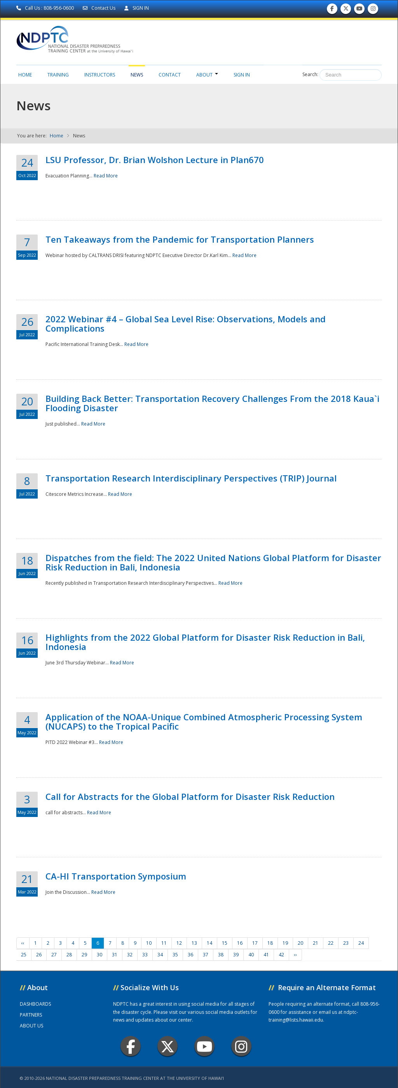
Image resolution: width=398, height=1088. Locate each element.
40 (251, 954)
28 (69, 954)
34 (160, 954)
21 (315, 943)
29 (84, 954)
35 (175, 954)
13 (194, 943)
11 (164, 943)
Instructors (99, 74)
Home (25, 74)
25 (23, 954)
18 (270, 943)
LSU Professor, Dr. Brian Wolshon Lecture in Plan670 (154, 159)
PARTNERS (31, 1015)
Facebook (130, 1046)
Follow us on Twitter (346, 10)
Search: (310, 74)
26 (39, 954)
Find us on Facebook (332, 10)
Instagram (241, 1046)
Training (58, 74)
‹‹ (22, 943)
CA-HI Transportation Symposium (115, 876)
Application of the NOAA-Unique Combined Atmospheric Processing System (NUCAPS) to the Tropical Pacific (203, 721)
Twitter (168, 1046)
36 (190, 954)
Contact (170, 74)
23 (346, 943)
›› (295, 954)
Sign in (242, 74)
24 (361, 943)
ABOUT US (31, 1025)
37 (205, 954)
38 (220, 954)
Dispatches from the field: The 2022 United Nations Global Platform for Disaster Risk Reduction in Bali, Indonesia (213, 562)
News (137, 74)
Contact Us (100, 8)
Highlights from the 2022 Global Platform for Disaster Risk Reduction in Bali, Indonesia (205, 641)
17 (255, 943)
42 (281, 954)
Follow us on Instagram (373, 10)
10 (149, 943)
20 (300, 943)
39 (236, 954)
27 (54, 954)
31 (114, 954)
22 (330, 943)
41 (266, 954)
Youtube (205, 1046)
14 (209, 943)
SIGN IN (136, 8)
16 (240, 943)
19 (285, 943)
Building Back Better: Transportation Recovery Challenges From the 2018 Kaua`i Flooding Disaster (212, 403)
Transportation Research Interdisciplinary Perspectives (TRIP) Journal (191, 478)
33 (145, 954)
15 (224, 943)
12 (179, 943)
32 (130, 954)
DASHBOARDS (35, 1004)
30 (99, 954)
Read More (106, 175)
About (207, 74)
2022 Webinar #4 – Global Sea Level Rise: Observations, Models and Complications (185, 323)
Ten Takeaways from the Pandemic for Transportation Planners (179, 239)
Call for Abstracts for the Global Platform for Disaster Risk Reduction (190, 796)
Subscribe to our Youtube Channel (359, 10)
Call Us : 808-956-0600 (45, 8)
